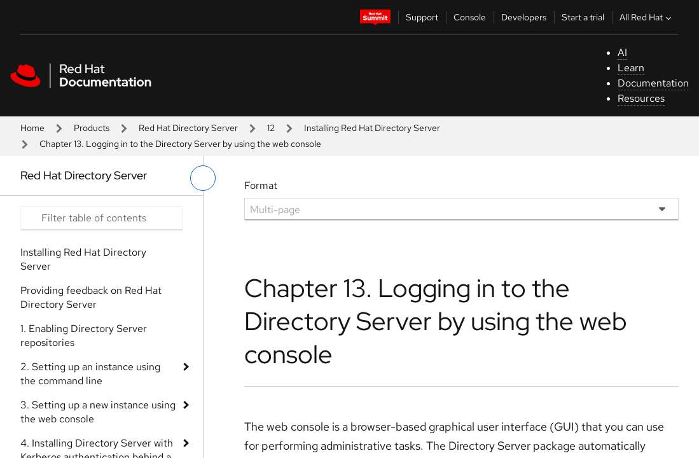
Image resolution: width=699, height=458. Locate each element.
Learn (631, 67)
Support (422, 17)
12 (271, 128)
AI (622, 52)
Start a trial (583, 17)
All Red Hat (646, 17)
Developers (523, 17)
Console (469, 17)
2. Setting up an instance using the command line (90, 373)
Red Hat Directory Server (188, 128)
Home (32, 128)
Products (91, 128)
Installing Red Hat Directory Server (372, 128)
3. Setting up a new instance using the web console (98, 412)
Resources (641, 98)
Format (260, 185)
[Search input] (101, 218)
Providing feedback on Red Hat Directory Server (91, 297)
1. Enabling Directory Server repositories (83, 335)
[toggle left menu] (203, 178)
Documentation (653, 83)
